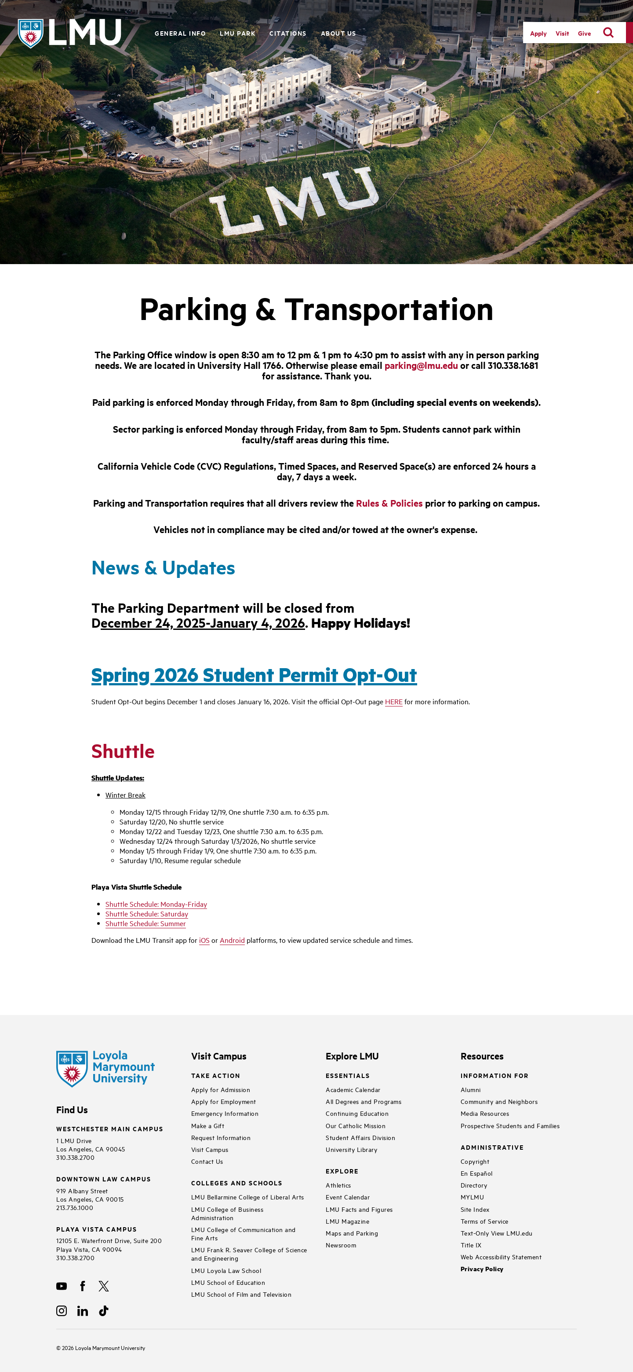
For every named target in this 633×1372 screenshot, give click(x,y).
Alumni (471, 1089)
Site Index (475, 1209)
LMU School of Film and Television (241, 1294)
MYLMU (472, 1196)
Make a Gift (208, 1125)
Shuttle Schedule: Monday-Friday (156, 904)
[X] (103, 1286)
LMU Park (237, 32)
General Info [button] (180, 32)
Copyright (475, 1161)
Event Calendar (348, 1196)
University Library (351, 1149)
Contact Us (207, 1161)
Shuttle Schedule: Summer (146, 923)
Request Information (221, 1137)
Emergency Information (225, 1113)
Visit (562, 32)
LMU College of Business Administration (227, 1213)
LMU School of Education (228, 1282)
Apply (538, 32)
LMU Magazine (347, 1221)
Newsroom (341, 1244)
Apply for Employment (223, 1101)
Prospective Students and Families (510, 1125)
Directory (474, 1185)
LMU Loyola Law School (226, 1270)
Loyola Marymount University (103, 1347)
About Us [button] (339, 32)
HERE (394, 701)
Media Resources (485, 1113)
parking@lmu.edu (421, 365)
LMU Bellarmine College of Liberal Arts (247, 1196)
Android (232, 940)
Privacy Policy (482, 1269)
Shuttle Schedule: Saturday (147, 913)
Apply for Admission (221, 1089)
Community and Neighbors (499, 1101)
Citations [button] (288, 32)
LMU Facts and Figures (359, 1209)
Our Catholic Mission (356, 1125)
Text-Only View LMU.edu (497, 1233)
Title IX (471, 1244)
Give (584, 32)
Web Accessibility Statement (501, 1256)
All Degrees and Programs (363, 1101)
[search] (608, 32)
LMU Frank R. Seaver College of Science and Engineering (249, 1253)
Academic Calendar (353, 1089)
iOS (204, 940)
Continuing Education (357, 1113)
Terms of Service (485, 1221)
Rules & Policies (389, 503)
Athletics (338, 1185)
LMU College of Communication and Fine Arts (243, 1233)
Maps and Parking (352, 1233)
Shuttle (123, 750)
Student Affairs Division (360, 1137)
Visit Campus (210, 1149)
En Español (477, 1173)
